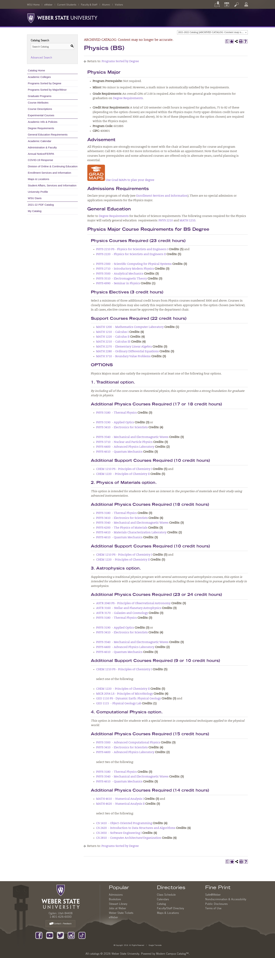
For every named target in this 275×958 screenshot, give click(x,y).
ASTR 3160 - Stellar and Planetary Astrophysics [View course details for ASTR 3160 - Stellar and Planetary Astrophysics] (128, 608)
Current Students (66, 4)
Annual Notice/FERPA (41, 153)
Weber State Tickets (121, 913)
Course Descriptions (40, 108)
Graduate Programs (39, 96)
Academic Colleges (39, 76)
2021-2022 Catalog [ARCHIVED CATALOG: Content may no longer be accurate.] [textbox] (213, 32)
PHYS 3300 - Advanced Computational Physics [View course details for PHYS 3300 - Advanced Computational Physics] (128, 742)
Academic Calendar (39, 141)
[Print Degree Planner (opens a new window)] (227, 41)
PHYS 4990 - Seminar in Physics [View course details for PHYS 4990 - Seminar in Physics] (118, 283)
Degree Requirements (41, 128)
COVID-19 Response (40, 159)
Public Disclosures (216, 904)
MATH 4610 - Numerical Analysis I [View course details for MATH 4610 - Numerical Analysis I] (120, 799)
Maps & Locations (38, 179)
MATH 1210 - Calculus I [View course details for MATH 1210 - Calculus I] (112, 332)
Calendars (163, 899)
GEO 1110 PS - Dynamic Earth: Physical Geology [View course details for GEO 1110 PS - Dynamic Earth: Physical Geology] (128, 698)
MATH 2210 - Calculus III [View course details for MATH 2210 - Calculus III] (113, 341)
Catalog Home (36, 70)
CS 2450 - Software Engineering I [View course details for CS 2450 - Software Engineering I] (119, 833)
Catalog (161, 904)
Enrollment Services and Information (49, 172)
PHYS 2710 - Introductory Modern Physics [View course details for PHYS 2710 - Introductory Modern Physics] (125, 268)
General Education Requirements (48, 134)
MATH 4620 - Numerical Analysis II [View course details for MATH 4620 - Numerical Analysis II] (120, 804)
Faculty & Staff (89, 4)
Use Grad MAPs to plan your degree (120, 180)
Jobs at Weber (117, 908)
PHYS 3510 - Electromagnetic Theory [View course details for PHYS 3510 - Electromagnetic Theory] (121, 278)
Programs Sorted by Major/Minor (47, 89)
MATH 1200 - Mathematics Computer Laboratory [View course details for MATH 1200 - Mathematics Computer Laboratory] (130, 327)
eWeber (48, 4)
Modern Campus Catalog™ (172, 953)
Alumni (106, 4)
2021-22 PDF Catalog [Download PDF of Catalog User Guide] (41, 204)
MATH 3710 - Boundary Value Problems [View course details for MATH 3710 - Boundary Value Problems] (123, 356)
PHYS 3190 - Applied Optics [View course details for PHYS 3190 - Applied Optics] (115, 422)
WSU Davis (35, 198)
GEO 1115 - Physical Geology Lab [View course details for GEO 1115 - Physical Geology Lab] (118, 703)
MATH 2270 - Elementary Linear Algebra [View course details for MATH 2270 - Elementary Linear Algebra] (124, 346)
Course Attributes (38, 102)
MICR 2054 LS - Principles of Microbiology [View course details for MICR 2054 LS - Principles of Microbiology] (124, 693)
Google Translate (155, 945)
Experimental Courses (41, 115)
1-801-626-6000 (60, 916)
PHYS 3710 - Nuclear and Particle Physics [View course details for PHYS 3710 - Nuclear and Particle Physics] (124, 442)
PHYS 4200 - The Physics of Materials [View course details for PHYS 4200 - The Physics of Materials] (121, 527)
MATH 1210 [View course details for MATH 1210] (187, 220)
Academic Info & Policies (42, 121)
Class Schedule (166, 894)
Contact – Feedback (60, 923)
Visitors (119, 4)
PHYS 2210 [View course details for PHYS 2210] (166, 220)
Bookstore (115, 899)
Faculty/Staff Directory (170, 908)
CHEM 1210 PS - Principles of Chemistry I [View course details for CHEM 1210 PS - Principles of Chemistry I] (124, 469)
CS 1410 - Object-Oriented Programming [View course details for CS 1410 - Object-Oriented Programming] (124, 823)
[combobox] (212, 32)
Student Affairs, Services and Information (52, 185)
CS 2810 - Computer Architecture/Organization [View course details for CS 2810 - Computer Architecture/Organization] (128, 838)
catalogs (95, 953)
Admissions (116, 894)
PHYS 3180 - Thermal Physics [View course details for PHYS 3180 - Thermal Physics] (116, 412)
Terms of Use (213, 908)
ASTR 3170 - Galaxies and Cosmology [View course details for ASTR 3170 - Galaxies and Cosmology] (122, 613)
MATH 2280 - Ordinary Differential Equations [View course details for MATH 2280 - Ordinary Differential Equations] (127, 351)
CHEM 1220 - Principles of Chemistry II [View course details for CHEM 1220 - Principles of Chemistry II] (123, 474)
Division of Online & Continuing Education (53, 166)
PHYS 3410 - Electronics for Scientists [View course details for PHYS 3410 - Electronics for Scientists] (122, 427)
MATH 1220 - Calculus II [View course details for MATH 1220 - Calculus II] (112, 336)
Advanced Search (41, 57)
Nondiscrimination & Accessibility (225, 899)
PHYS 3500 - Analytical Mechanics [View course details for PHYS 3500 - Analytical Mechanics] (119, 273)
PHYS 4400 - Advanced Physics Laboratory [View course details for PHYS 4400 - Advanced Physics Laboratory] (125, 447)
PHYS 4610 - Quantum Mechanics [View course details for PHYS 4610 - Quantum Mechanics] (119, 451)
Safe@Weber (213, 894)
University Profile (38, 191)
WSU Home (33, 4)
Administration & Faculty (42, 147)
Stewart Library (118, 904)
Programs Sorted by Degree (44, 83)
